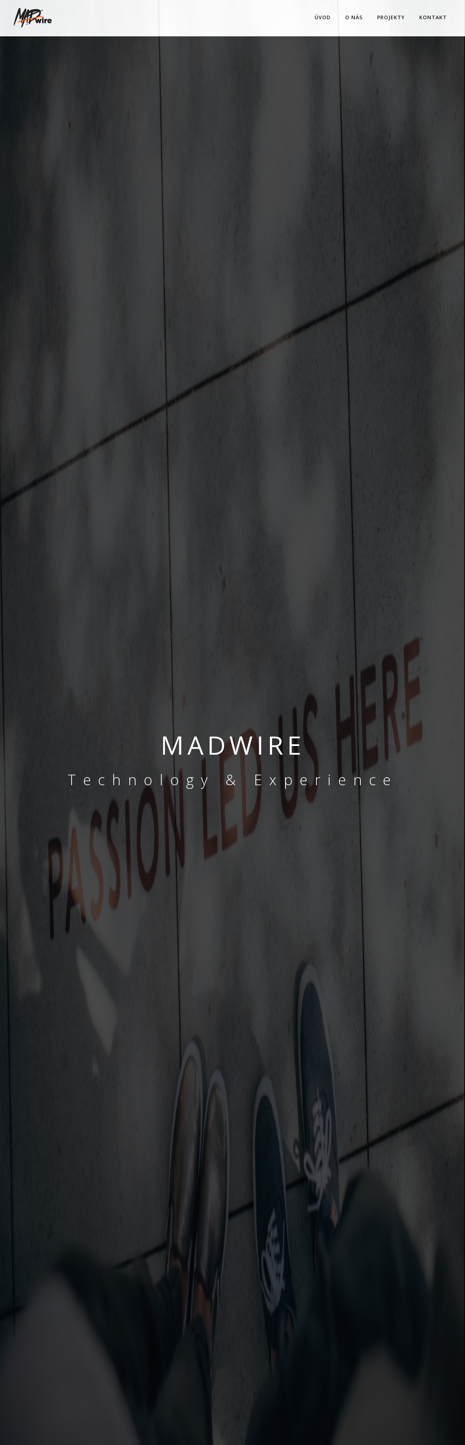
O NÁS (354, 17)
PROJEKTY (391, 17)
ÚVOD (323, 17)
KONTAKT (433, 17)
